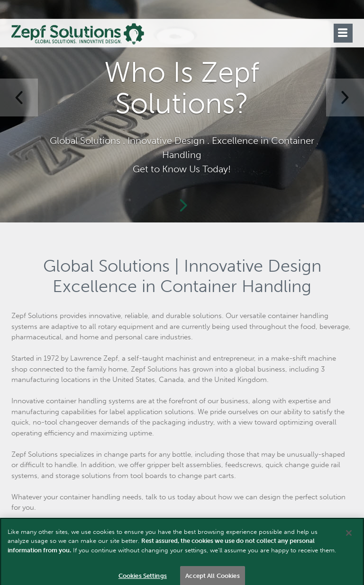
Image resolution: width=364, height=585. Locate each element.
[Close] (348, 537)
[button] (19, 97)
